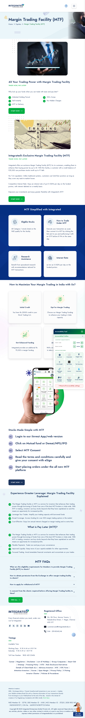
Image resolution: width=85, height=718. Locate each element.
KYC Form (64, 668)
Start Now (15, 111)
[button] (78, 707)
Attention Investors (21, 670)
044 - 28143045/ (53, 631)
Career (11, 662)
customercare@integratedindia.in (59, 627)
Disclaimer (31, 662)
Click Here (46, 698)
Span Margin (44, 670)
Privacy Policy (56, 670)
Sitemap (21, 665)
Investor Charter (32, 673)
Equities (18, 24)
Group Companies (59, 662)
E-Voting (67, 670)
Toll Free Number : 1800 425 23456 (21, 655)
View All (14, 600)
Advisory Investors (46, 668)
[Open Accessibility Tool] (83, 359)
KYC (56, 668)
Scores (34, 670)
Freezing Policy (32, 665)
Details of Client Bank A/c (26, 668)
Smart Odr (72, 662)
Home (10, 24)
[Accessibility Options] (66, 5)
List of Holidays (43, 662)
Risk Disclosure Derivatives (56, 665)
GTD (42, 665)
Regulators (21, 662)
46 (61, 631)
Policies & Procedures (50, 673)
